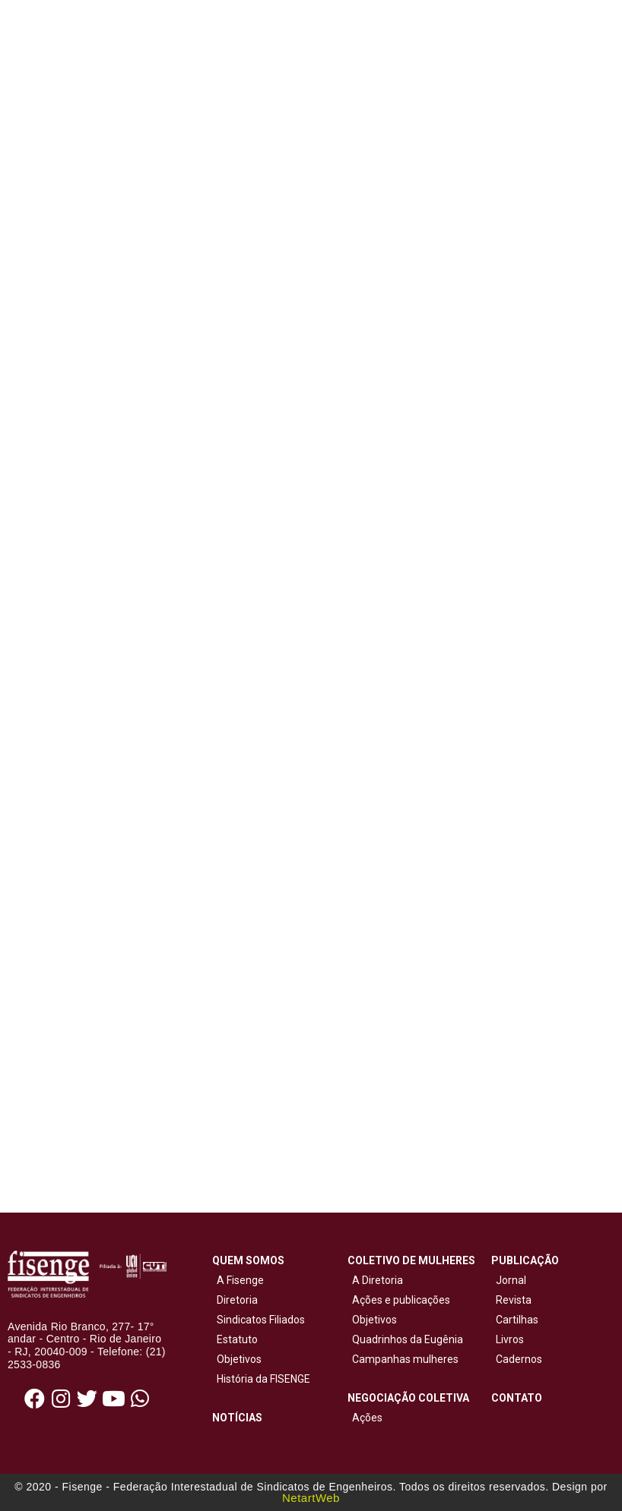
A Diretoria (375, 1280)
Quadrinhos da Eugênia (405, 1339)
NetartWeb (311, 1497)
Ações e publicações (398, 1300)
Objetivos (237, 1359)
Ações (364, 1418)
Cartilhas (517, 1320)
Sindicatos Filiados (258, 1320)
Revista (514, 1300)
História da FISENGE (261, 1379)
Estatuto (235, 1339)
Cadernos (519, 1359)
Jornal (511, 1280)
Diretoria (235, 1300)
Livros (510, 1339)
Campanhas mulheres (403, 1359)
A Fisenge (238, 1280)
